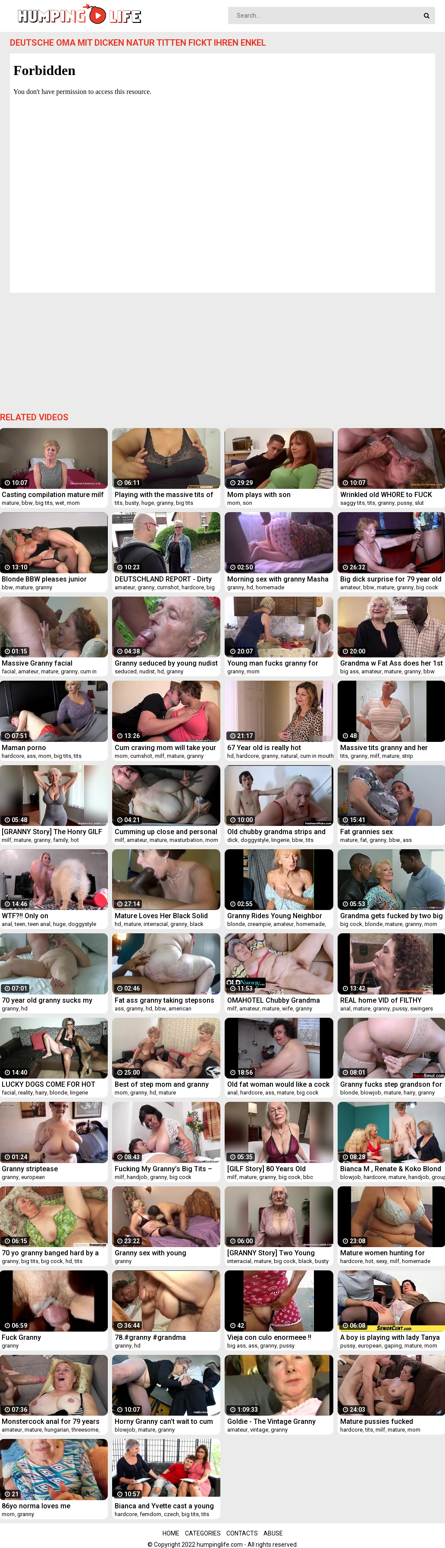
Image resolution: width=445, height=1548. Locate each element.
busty (132, 503)
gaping (393, 1345)
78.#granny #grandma (150, 1337)
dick (232, 840)
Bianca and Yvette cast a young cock (164, 1506)
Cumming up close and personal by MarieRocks (166, 832)
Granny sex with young (150, 1253)
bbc (308, 1177)
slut (419, 503)
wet (59, 503)
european (33, 1177)
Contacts (242, 1533)
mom (73, 503)
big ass (349, 671)
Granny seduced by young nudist (166, 663)
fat (363, 840)
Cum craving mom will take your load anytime (165, 748)
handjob (137, 1177)
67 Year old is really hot (264, 748)
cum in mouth (317, 756)
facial (9, 671)
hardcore (193, 587)
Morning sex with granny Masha (278, 579)
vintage (259, 1429)
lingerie (280, 840)
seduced (126, 671)
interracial (156, 924)
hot (75, 840)
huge (147, 503)
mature (10, 503)
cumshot (168, 587)
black (197, 924)
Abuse (273, 1533)
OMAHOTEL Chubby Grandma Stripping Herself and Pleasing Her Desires (275, 1000)
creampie (259, 924)
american (180, 1008)
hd (250, 587)
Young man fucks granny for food (272, 663)
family (60, 840)
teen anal (39, 924)
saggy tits (352, 503)
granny (165, 503)
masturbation (186, 840)
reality (25, 1092)
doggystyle (255, 840)
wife (287, 1008)
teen (20, 924)
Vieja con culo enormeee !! (269, 1337)
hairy (41, 1092)
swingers (421, 1008)
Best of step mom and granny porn (162, 1084)
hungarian (56, 1429)
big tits (44, 503)
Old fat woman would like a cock (278, 1084)
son (247, 503)
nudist (147, 671)
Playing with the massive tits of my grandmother (164, 495)
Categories (203, 1533)
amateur (125, 587)
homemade (270, 587)
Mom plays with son (259, 495)
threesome (85, 1429)
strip (407, 756)
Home (171, 1533)
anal (7, 924)
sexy (381, 1261)
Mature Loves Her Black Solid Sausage (161, 916)
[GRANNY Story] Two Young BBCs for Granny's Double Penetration (271, 1253)
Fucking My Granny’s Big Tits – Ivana (163, 1169)
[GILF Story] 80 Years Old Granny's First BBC (266, 1169)
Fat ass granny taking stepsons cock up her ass (164, 1000)
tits (118, 503)
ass (31, 756)
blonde (236, 924)
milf (159, 756)
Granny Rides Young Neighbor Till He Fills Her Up (274, 916)
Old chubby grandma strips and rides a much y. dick (276, 832)
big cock (427, 587)
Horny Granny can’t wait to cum (164, 1421)
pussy (404, 503)
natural (289, 756)
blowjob (370, 1092)
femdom (150, 1514)
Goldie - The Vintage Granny (271, 1421)
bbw (27, 503)
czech (171, 1514)
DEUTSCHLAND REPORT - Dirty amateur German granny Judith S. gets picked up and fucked (164, 579)
